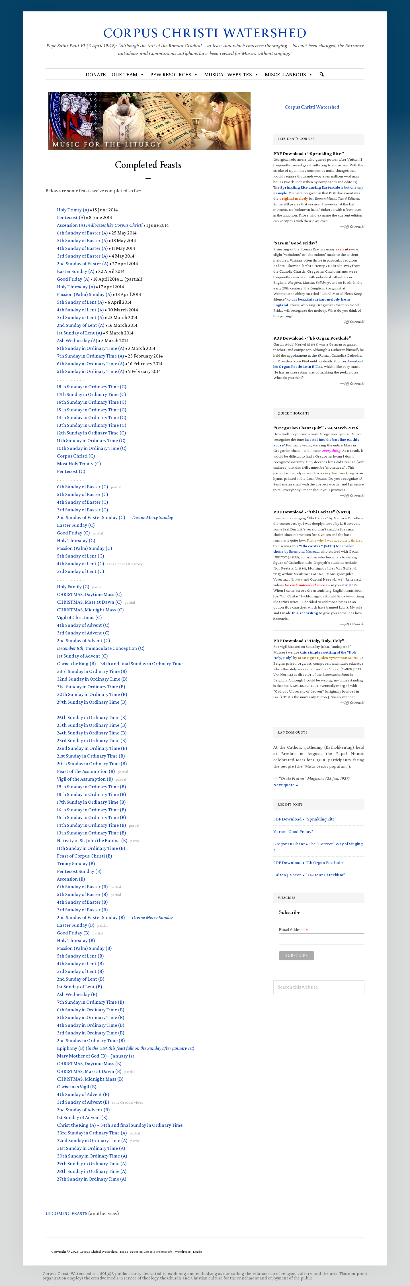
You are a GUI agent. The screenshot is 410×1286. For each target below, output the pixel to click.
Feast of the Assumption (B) (86, 771)
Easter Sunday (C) (76, 525)
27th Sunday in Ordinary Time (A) (91, 1178)
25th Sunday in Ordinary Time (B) (92, 725)
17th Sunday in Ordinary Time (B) (91, 802)
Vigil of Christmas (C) (79, 617)
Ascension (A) (100, 225)
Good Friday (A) (73, 278)
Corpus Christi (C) (76, 455)
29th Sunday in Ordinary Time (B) (92, 702)
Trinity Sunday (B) (76, 863)
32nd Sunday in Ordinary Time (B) (92, 678)
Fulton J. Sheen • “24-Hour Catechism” (309, 874)
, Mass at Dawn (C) (89, 602)
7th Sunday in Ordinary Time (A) (90, 355)
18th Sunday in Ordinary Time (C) (91, 386)
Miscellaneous (289, 74)
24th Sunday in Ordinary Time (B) (92, 732)
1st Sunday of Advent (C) (82, 655)
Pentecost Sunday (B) (79, 871)
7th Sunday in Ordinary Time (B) (90, 1002)
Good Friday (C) (73, 532)
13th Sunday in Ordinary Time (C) (91, 425)
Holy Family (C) (73, 586)
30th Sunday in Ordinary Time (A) (92, 1155)
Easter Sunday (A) (76, 271)
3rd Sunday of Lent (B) (80, 971)
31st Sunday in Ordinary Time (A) (91, 1148)
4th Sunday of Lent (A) (80, 309)
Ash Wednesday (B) (77, 994)
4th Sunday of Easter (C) (82, 502)
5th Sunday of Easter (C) (82, 494)
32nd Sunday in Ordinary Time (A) (92, 1140)
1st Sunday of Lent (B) (79, 986)
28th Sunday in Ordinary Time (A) (92, 1171)
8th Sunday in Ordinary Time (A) (90, 348)
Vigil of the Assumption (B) (85, 778)
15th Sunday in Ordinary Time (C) (91, 409)
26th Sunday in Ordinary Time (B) (92, 717)
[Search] (321, 74)
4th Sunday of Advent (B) (83, 1094)
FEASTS (66, 1213)
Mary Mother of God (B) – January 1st (95, 1055)
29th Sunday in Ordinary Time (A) (92, 1163)
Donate (96, 74)
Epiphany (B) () (125, 1048)
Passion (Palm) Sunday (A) (84, 294)
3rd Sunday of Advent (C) (83, 632)
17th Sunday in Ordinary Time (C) (91, 394)
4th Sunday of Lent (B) (80, 963)
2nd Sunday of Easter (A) (82, 263)
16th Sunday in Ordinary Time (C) (91, 402)
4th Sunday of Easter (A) (82, 248)
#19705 (351, 585)
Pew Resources (174, 74)
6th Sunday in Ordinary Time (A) (90, 363)
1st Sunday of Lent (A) (79, 332)
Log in (197, 1252)
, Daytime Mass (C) (89, 594)
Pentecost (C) (71, 471)
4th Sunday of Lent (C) (80, 563)
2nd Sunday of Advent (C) (83, 640)
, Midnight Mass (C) (90, 609)
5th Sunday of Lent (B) (80, 955)
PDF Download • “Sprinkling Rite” (305, 818)
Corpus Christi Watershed (205, 33)
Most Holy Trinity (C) (79, 463)
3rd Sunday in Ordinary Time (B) (90, 1032)
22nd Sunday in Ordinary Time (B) (92, 748)
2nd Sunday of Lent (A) (80, 325)
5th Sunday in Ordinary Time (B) (90, 1017)
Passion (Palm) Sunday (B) (84, 948)
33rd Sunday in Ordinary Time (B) (92, 671)
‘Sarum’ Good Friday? (293, 831)
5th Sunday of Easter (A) (82, 240)
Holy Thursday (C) (76, 540)
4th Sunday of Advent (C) (83, 625)
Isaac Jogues (129, 1252)
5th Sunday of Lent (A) (80, 302)
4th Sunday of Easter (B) (82, 902)
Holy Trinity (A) (73, 209)
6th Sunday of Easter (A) (82, 232)
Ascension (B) (71, 878)
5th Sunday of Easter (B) (82, 894)
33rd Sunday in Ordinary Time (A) (92, 1132)
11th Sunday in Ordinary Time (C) (91, 440)
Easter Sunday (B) (76, 925)
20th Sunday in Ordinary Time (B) (92, 763)
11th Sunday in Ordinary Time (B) (91, 848)
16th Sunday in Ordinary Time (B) (91, 809)
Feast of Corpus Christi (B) (84, 855)
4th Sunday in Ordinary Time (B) (90, 1025)
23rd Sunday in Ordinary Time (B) (92, 740)
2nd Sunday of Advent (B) (83, 1109)
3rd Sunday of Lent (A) (80, 317)
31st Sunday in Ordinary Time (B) (91, 686)
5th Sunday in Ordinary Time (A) (90, 371)
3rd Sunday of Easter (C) (82, 509)
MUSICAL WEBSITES (231, 74)
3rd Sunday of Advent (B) (83, 1102)
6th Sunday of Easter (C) (82, 486)
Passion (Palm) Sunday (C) (84, 548)
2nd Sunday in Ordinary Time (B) (91, 1040)
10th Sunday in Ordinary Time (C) (92, 448)
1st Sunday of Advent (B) (82, 1117)
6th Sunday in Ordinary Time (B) (90, 1009)
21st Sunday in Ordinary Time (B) (91, 755)
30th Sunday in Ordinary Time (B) (92, 694)
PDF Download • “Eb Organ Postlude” (309, 862)
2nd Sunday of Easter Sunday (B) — (115, 917)
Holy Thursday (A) (76, 286)
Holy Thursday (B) (76, 940)
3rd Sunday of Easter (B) (82, 909)
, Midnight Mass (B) (90, 1078)
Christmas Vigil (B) (77, 1086)
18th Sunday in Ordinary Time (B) (91, 794)
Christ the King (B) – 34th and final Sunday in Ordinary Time (120, 663)
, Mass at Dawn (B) (89, 1071)
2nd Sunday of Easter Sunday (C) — (115, 517)
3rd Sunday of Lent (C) (80, 571)
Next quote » (285, 784)
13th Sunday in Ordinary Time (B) (91, 832)
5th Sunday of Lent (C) (80, 555)
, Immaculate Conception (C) (101, 648)
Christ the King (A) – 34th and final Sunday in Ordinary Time (120, 1125)
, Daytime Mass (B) (89, 1063)
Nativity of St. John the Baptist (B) (92, 840)
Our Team (128, 74)
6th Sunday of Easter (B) (82, 886)
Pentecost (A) (71, 217)
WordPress (183, 1252)
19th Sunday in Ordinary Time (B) (91, 786)
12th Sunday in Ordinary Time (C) (91, 432)
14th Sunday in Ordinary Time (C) (91, 417)
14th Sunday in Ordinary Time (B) (91, 825)
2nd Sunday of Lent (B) (80, 978)
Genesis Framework (158, 1252)
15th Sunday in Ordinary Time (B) (91, 817)
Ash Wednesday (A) (77, 340)
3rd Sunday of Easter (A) (82, 255)
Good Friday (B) (73, 932)
